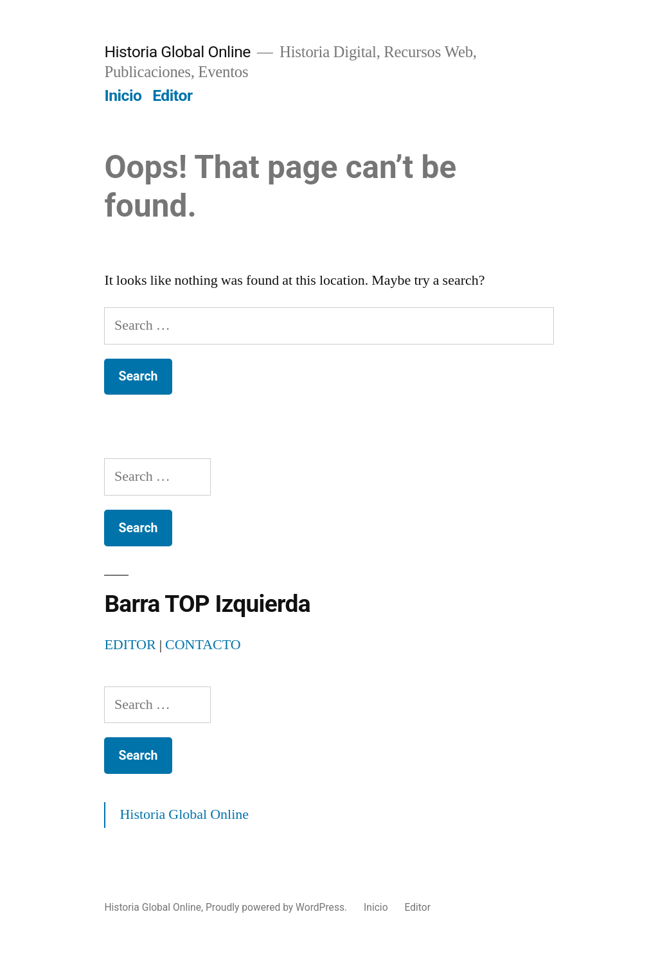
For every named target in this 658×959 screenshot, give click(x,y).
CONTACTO (203, 645)
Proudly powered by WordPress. (278, 907)
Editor (172, 95)
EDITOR (130, 645)
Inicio (122, 95)
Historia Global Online (177, 51)
